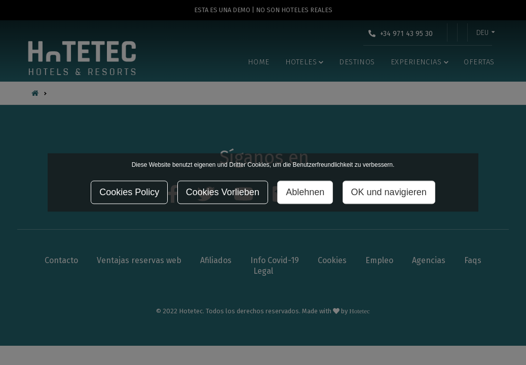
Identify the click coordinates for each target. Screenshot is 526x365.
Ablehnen (305, 193)
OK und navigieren (389, 193)
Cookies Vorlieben (222, 193)
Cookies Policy (129, 193)
